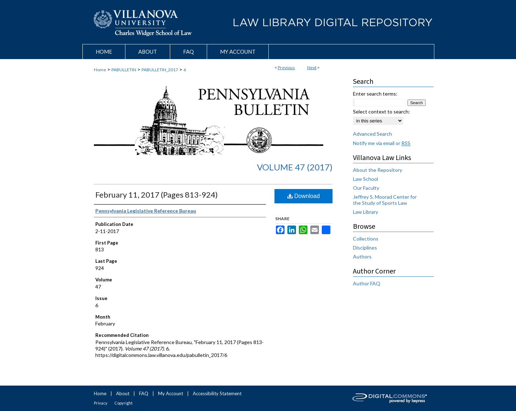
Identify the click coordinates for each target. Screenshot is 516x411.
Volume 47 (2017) (295, 167)
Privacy (101, 403)
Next (311, 67)
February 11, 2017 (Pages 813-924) (156, 194)
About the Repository (377, 170)
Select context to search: (381, 111)
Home (100, 69)
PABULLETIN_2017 (160, 69)
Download (303, 196)
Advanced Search (372, 134)
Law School (365, 179)
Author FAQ (366, 283)
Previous (286, 67)
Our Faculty (366, 188)
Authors (362, 256)
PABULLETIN (123, 69)
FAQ (143, 393)
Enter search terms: (375, 94)
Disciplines (365, 248)
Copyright (123, 403)
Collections (365, 239)
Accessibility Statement (217, 393)
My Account (170, 393)
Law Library (365, 212)
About (122, 393)
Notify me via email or (381, 143)
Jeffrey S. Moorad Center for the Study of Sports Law (385, 200)
